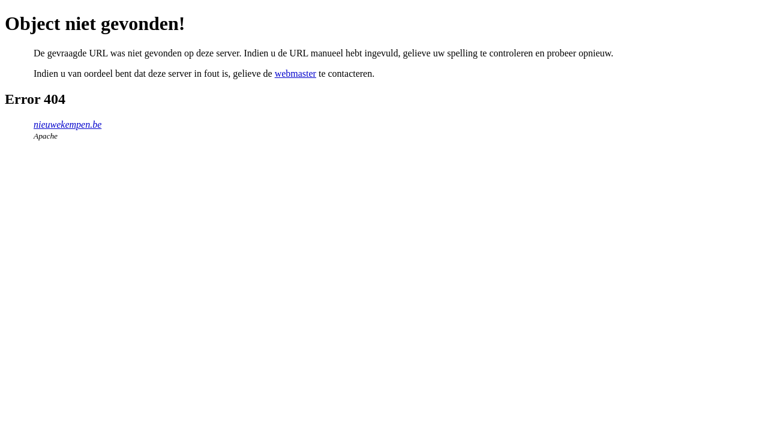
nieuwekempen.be (67, 124)
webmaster (295, 73)
